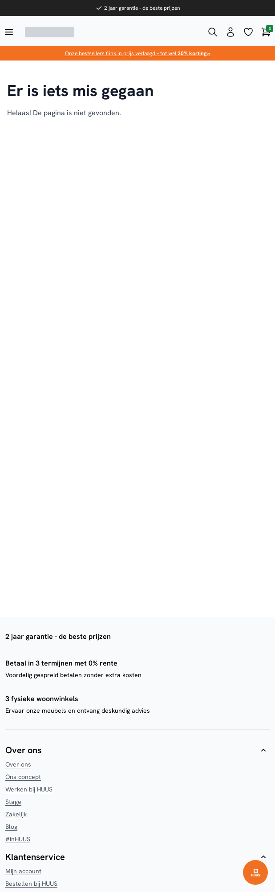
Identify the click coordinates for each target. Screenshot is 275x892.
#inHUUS (17, 839)
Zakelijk (16, 814)
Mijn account (23, 871)
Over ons (18, 764)
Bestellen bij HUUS (31, 884)
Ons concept (23, 777)
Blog (11, 827)
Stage (13, 802)
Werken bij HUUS (29, 789)
